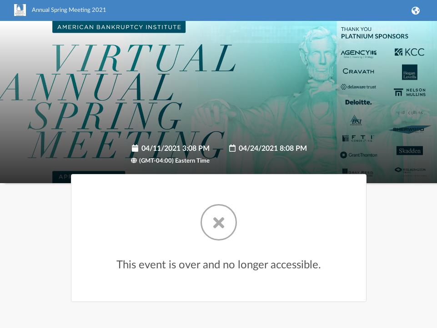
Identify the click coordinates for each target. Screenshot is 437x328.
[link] (60, 14)
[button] (414, 10)
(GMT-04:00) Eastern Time (170, 161)
